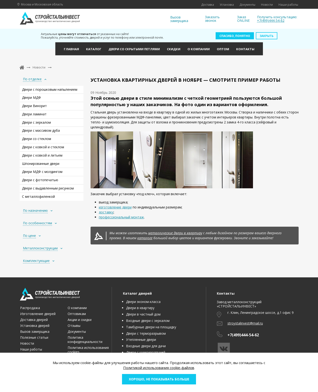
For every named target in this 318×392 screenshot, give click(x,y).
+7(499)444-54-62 (270, 20)
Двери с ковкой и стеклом (43, 147)
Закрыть (267, 36)
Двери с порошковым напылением (49, 89)
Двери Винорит (34, 106)
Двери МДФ (31, 97)
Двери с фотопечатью (40, 180)
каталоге (144, 238)
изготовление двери (115, 207)
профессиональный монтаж (121, 217)
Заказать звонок (212, 19)
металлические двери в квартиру (175, 233)
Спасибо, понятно (234, 36)
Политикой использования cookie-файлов (158, 367)
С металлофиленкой (38, 196)
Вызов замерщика (179, 19)
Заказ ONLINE (243, 19)
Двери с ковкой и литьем (42, 155)
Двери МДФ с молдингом (42, 171)
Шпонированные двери (40, 163)
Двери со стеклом (36, 138)
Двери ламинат (34, 114)
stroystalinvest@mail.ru (245, 323)
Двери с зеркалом (36, 122)
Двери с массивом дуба (41, 130)
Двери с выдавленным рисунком (48, 188)
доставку (106, 212)
